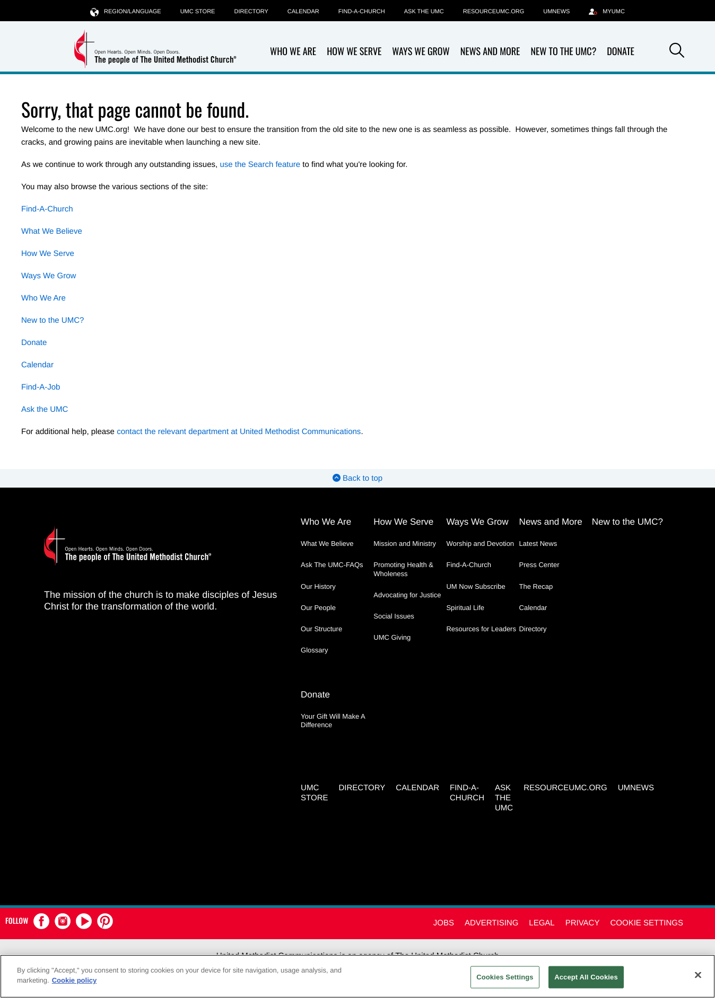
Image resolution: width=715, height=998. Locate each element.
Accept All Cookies (586, 977)
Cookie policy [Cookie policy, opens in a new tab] (74, 980)
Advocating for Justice (407, 595)
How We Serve (354, 51)
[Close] (698, 974)
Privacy (582, 923)
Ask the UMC (424, 11)
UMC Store (197, 11)
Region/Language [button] (126, 11)
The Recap (536, 586)
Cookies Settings (505, 977)
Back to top (357, 478)
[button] (676, 52)
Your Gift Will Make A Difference (333, 720)
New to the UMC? (563, 51)
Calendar (303, 11)
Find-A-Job (40, 387)
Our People (318, 608)
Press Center (539, 565)
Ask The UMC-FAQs (332, 565)
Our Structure (321, 629)
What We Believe (51, 231)
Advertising (491, 923)
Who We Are (293, 51)
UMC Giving (392, 637)
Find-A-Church (361, 11)
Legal (541, 923)
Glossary (314, 650)
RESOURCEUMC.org (494, 11)
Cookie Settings (646, 923)
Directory (251, 11)
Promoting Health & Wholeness (403, 569)
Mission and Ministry (404, 543)
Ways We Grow (421, 51)
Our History (318, 586)
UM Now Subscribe (475, 586)
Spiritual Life (465, 608)
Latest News (538, 543)
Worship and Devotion (480, 543)
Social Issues (393, 616)
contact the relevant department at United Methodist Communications (239, 431)
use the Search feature (260, 164)
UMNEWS (556, 11)
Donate (620, 51)
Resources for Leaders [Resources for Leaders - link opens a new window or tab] (481, 629)
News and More (490, 51)
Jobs (443, 923)
